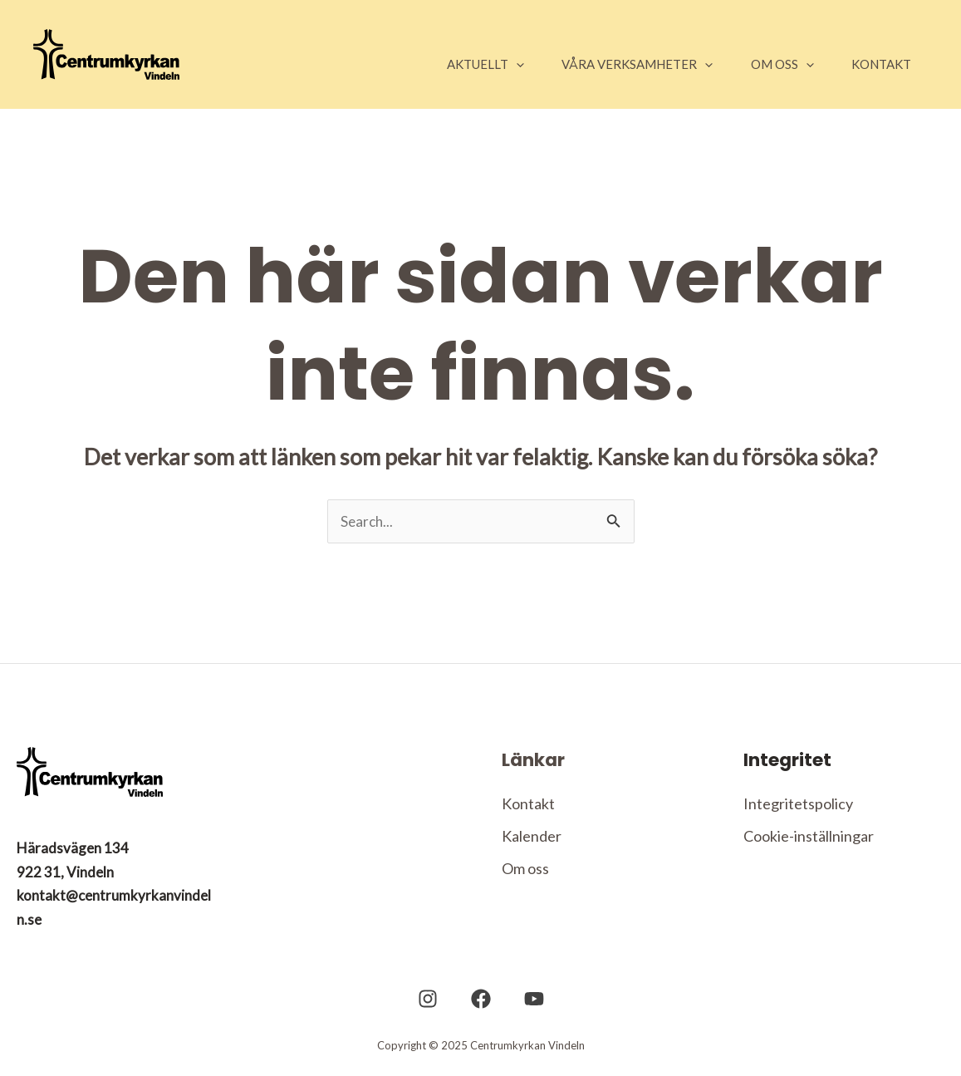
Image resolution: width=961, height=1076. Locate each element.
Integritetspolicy (798, 804)
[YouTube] (526, 1000)
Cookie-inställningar (808, 837)
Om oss (525, 871)
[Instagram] (436, 1000)
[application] (487, 64)
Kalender (531, 837)
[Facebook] (481, 1000)
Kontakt (528, 804)
